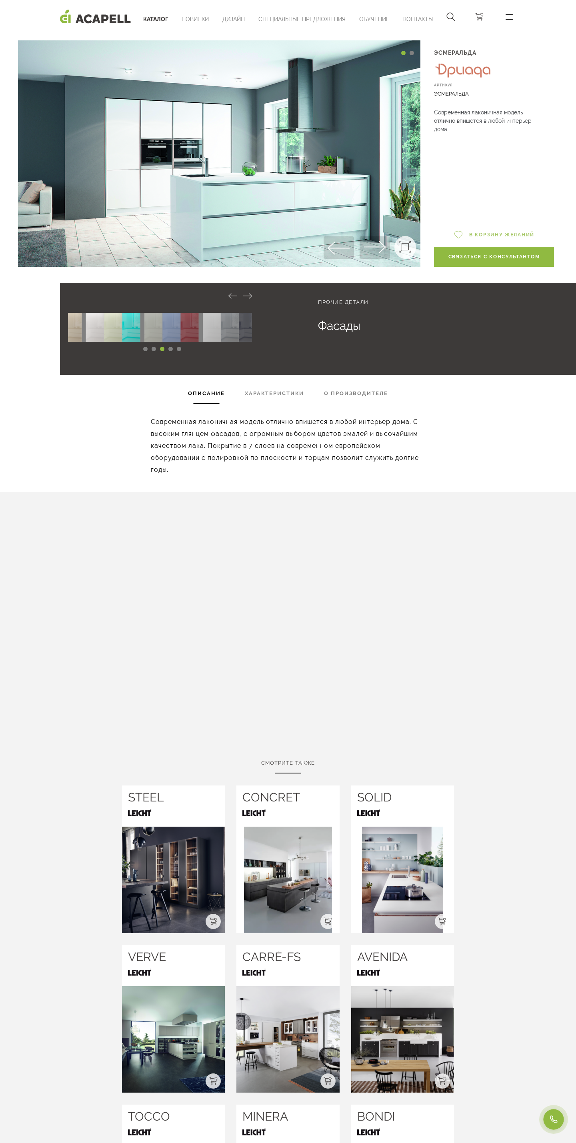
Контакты (418, 19)
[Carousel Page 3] (162, 349)
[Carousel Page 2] (412, 53)
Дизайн (233, 19)
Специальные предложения (302, 19)
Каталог (155, 19)
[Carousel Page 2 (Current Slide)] (154, 349)
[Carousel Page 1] (145, 349)
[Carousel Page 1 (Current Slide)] (403, 53)
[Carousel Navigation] (219, 37)
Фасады (339, 326)
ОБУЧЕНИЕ (374, 19)
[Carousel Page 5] (179, 349)
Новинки (195, 19)
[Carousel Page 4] (170, 349)
